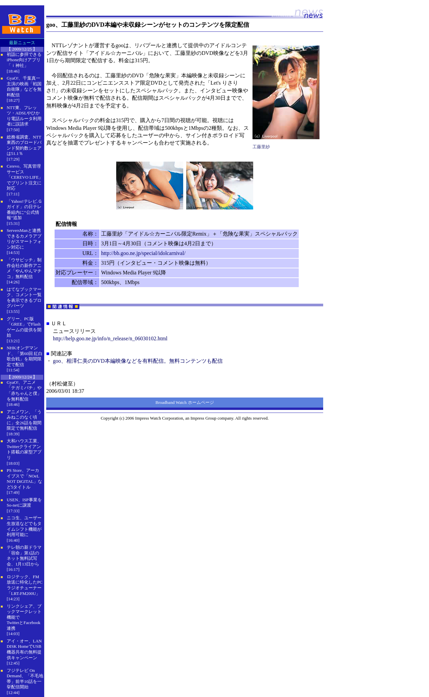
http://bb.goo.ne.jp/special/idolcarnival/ (143, 253)
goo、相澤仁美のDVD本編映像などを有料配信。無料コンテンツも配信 (138, 361)
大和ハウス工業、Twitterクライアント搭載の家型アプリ (24, 449)
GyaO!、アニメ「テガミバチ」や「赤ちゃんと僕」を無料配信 (24, 391)
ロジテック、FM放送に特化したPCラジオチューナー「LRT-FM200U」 (25, 585)
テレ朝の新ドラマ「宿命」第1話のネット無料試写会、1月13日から (24, 556)
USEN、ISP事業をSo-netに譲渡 (24, 502)
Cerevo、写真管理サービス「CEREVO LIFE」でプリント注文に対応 (25, 177)
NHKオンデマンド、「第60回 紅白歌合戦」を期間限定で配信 (25, 356)
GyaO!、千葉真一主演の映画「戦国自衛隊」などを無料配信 (24, 86)
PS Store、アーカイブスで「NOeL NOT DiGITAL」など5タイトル (24, 479)
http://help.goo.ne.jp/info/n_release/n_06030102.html (110, 338)
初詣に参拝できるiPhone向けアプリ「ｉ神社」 (24, 60)
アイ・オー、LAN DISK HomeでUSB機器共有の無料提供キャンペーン (24, 649)
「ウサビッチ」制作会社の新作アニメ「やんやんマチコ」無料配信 (24, 268)
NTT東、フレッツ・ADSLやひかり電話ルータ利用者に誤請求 (24, 116)
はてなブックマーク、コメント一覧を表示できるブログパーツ (24, 298)
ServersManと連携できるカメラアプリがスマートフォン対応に (24, 239)
